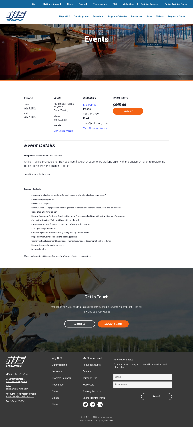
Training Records (150, 4)
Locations (98, 16)
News (70, 4)
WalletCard (128, 4)
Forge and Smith (107, 421)
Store (149, 16)
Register (128, 111)
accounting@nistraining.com (20, 396)
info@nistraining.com (16, 381)
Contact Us (79, 323)
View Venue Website (63, 131)
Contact (83, 4)
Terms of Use (90, 378)
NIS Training (89, 104)
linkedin (100, 405)
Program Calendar (117, 16)
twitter (85, 405)
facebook (92, 405)
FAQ (115, 4)
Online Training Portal (176, 4)
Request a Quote (176, 16)
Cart (34, 4)
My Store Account (52, 4)
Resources (136, 16)
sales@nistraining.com (17, 389)
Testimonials (100, 4)
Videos (160, 16)
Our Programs (81, 16)
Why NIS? (64, 16)
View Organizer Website (96, 128)
